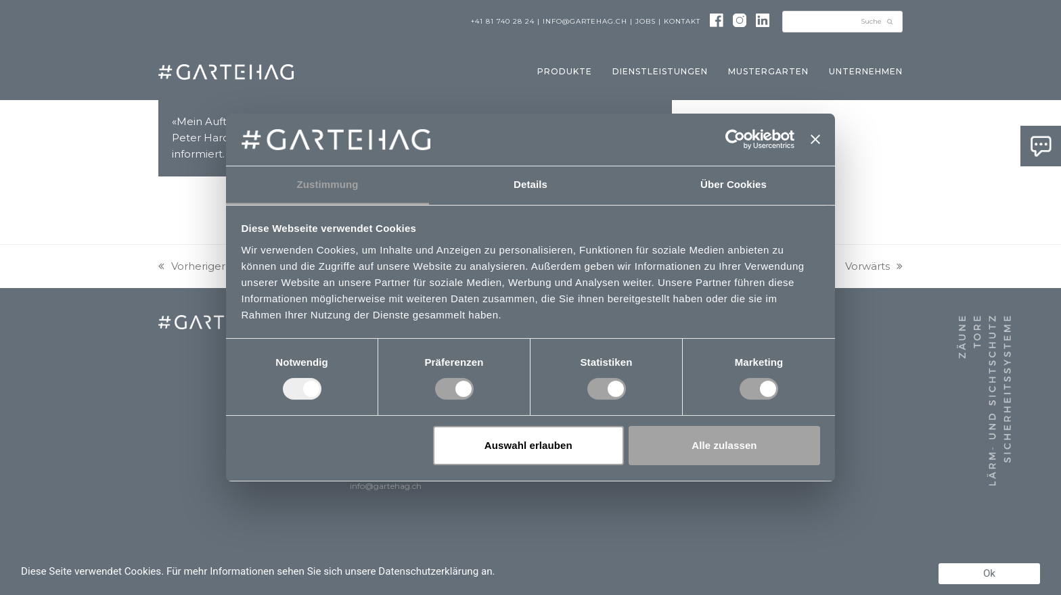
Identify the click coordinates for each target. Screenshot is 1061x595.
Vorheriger (191, 266)
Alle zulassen (724, 445)
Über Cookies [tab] (733, 184)
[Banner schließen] (815, 139)
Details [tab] (530, 184)
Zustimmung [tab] (328, 184)
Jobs (645, 21)
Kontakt (682, 21)
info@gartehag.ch (585, 21)
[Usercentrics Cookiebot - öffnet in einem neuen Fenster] (735, 139)
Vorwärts (874, 266)
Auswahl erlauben (528, 445)
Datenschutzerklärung (428, 571)
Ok (989, 573)
